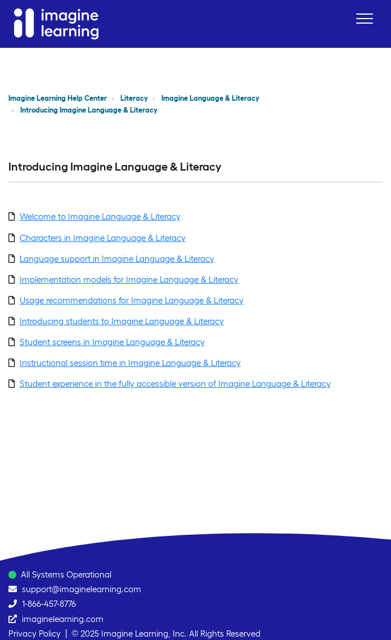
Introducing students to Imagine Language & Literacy (122, 321)
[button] (364, 18)
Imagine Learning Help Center (57, 98)
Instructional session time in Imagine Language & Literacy (130, 363)
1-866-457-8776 (49, 603)
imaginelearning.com (63, 619)
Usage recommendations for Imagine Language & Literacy (132, 300)
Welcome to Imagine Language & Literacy (100, 216)
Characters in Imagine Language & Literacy (103, 238)
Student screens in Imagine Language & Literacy (112, 342)
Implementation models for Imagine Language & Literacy (129, 279)
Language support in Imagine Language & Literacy (117, 258)
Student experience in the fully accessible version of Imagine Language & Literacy (175, 383)
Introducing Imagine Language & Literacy (89, 110)
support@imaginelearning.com (81, 589)
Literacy (134, 98)
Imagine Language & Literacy (210, 98)
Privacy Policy (34, 633)
